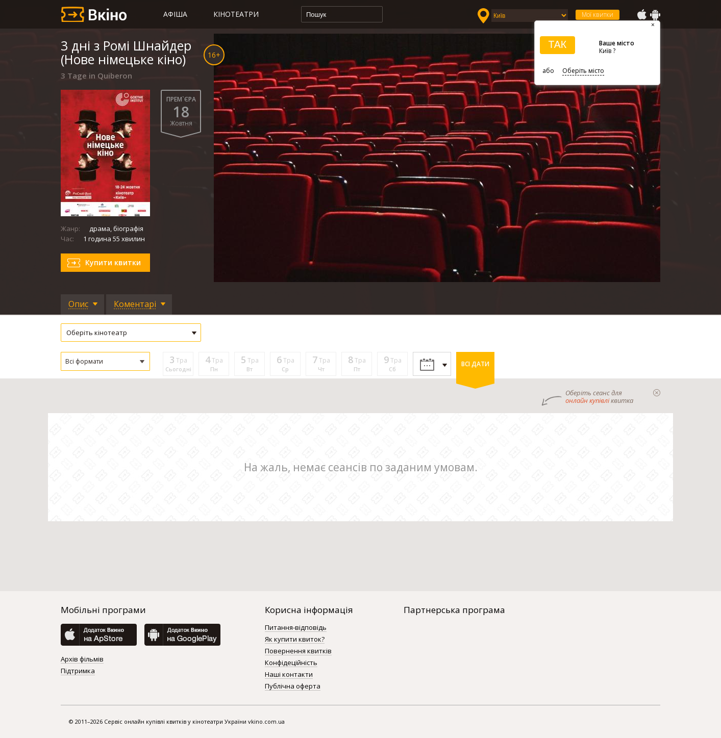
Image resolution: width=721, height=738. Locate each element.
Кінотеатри (236, 14)
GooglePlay (655, 14)
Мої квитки (597, 14)
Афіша (175, 14)
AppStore (641, 14)
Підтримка (78, 671)
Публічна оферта (292, 686)
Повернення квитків (298, 651)
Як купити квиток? (295, 639)
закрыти (656, 392)
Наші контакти (289, 675)
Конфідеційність (291, 663)
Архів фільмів (82, 659)
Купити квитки (113, 262)
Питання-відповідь (296, 628)
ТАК (557, 44)
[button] (105, 361)
